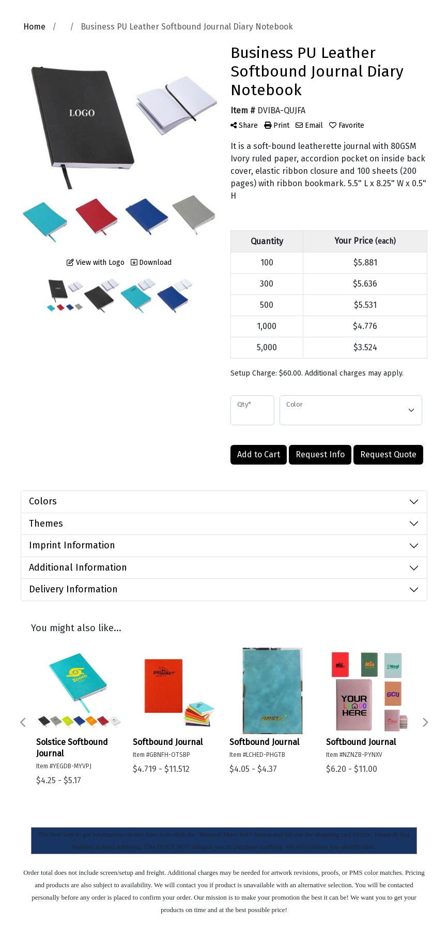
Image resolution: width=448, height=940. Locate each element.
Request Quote (388, 454)
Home (34, 27)
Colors (43, 501)
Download (151, 262)
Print (276, 125)
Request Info (320, 454)
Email (309, 125)
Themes (46, 523)
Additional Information (78, 567)
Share (244, 125)
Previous (23, 723)
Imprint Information (72, 545)
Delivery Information (73, 589)
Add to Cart (258, 454)
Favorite (346, 125)
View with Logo (96, 262)
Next (425, 723)
